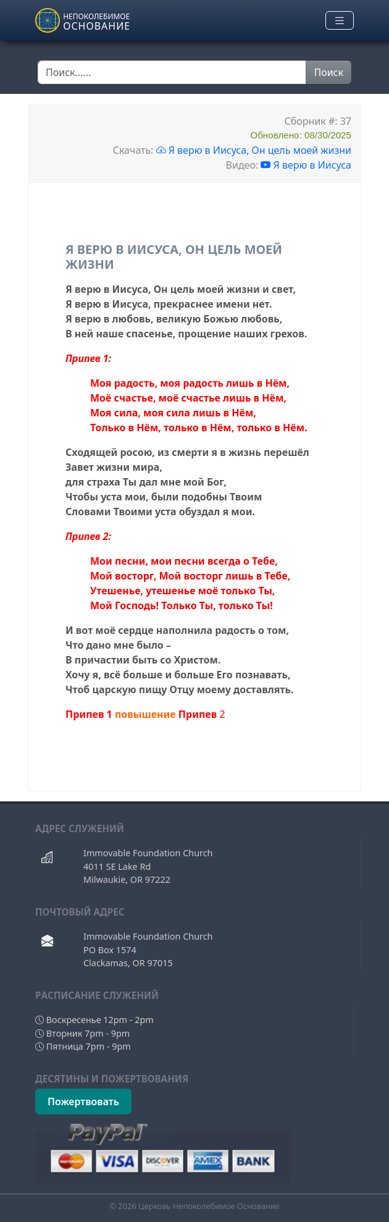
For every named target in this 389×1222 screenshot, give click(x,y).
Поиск (328, 72)
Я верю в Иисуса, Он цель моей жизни (253, 150)
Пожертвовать (83, 1101)
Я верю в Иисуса (306, 165)
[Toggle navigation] (339, 20)
